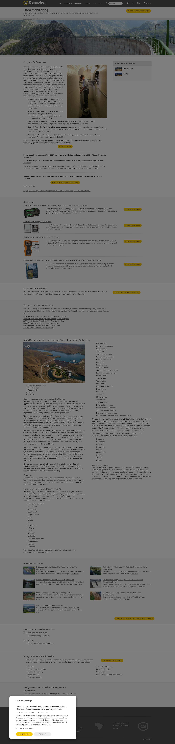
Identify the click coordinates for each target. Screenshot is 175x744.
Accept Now (24, 734)
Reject (42, 734)
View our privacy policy (24, 728)
